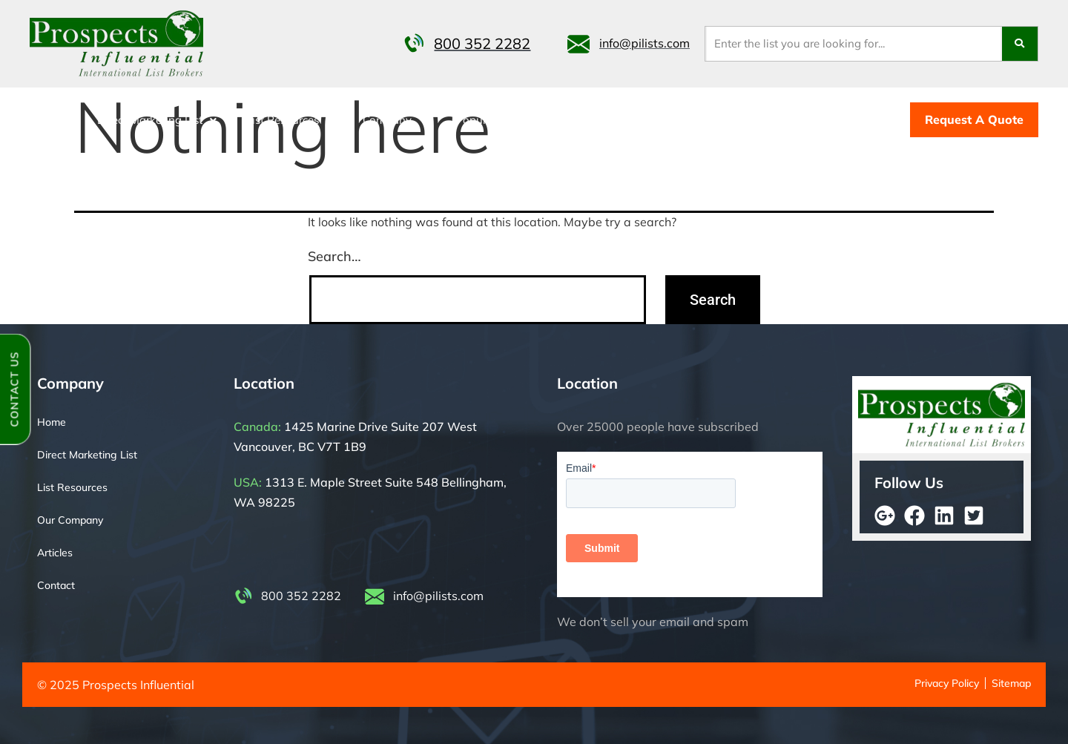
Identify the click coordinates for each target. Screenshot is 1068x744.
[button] (157, 119)
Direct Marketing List (157, 120)
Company (394, 120)
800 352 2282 (482, 44)
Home (52, 120)
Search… (334, 256)
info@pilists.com (644, 43)
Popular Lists (495, 120)
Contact (585, 120)
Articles (55, 552)
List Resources (289, 120)
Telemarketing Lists (684, 120)
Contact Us (14, 389)
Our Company (70, 520)
